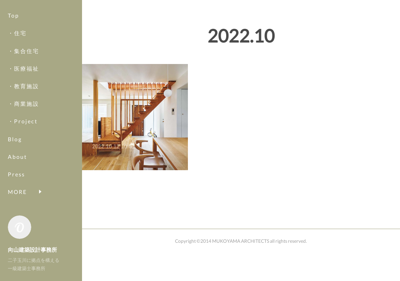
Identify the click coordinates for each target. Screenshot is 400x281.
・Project (23, 121)
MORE (17, 192)
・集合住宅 (23, 51)
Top (13, 15)
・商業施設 (23, 103)
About (17, 156)
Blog (15, 139)
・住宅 (17, 33)
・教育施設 (23, 86)
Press (16, 174)
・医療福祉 (23, 68)
